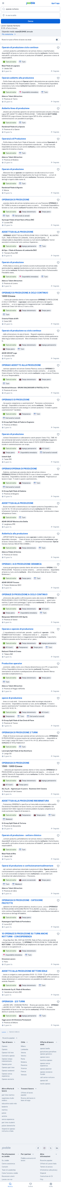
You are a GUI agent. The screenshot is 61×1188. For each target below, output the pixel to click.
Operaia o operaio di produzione (17, 629)
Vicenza (24, 1068)
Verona (23, 1052)
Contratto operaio (8, 1056)
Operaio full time (8, 1052)
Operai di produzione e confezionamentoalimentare (27, 866)
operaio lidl (44, 1080)
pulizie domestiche (8, 1126)
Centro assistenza (8, 1164)
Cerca (30, 21)
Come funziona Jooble (10, 1173)
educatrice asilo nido (9, 1103)
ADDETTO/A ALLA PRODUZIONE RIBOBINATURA (25, 801)
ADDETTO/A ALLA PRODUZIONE (17, 232)
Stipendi (43, 1173)
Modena (24, 1062)
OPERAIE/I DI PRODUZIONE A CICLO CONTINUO (25, 293)
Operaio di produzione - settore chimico (21, 835)
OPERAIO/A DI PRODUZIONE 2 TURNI (20, 732)
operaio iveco (45, 1057)
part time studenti (8, 1122)
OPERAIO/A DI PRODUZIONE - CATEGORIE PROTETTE (22, 901)
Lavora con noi (7, 1179)
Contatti (5, 1167)
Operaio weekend (8, 1071)
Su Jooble (5, 1160)
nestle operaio (45, 1084)
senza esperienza (8, 1119)
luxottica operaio (46, 1060)
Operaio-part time (8, 1067)
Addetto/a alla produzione (15, 533)
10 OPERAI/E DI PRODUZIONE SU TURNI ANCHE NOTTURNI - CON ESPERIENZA (25, 935)
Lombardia (24, 1049)
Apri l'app (55, 3)
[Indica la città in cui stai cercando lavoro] (30, 15)
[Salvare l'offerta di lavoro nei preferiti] (58, 47)
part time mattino (8, 1095)
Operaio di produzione (13, 169)
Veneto (23, 1056)
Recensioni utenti (8, 1176)
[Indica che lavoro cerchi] (30, 9)
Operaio (4, 1046)
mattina (4, 1110)
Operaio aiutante (8, 1079)
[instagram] (44, 1148)
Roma (23, 1059)
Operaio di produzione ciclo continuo (20, 47)
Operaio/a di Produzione (14, 139)
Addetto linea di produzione (15, 108)
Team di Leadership (9, 1170)
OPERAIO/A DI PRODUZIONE (15, 199)
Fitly (41, 1179)
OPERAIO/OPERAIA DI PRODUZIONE (19, 468)
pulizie (4, 1113)
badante (5, 1107)
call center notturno (47, 1077)
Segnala (55, 71)
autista (4, 1116)
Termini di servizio (46, 1167)
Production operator (12, 663)
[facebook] (38, 1148)
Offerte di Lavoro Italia (48, 1164)
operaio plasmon (46, 1069)
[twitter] (50, 1148)
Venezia (24, 1075)
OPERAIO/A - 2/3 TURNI (13, 1001)
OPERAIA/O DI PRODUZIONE (15, 399)
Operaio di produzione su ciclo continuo (21, 330)
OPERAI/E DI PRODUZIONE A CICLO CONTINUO (25, 594)
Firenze (23, 1071)
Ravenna (24, 1065)
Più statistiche (9, 34)
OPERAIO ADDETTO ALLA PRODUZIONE (21, 365)
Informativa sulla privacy (48, 1170)
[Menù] (3, 3)
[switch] (57, 40)
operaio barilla (45, 1048)
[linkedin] (57, 1148)
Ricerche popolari (10, 1038)
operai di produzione (12, 698)
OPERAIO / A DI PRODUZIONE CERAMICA (22, 564)
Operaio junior (7, 1064)
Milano (23, 1046)
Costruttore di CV (46, 1176)
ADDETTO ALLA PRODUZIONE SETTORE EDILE (24, 971)
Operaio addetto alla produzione (18, 78)
